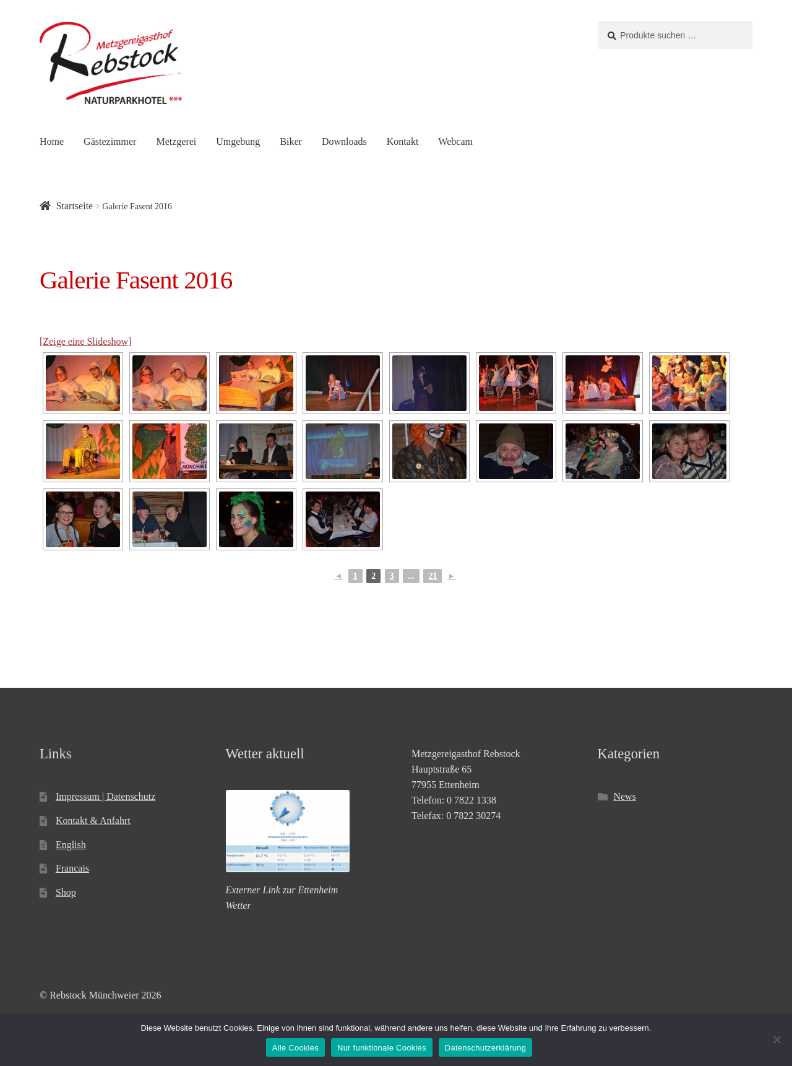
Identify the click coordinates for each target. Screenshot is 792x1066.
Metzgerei (176, 141)
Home (52, 141)
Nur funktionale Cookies (381, 1047)
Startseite (74, 206)
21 (432, 576)
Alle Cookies (295, 1047)
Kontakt (403, 141)
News (624, 796)
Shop (66, 892)
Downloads (344, 141)
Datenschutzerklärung (485, 1047)
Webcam (455, 141)
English (71, 844)
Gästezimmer (110, 141)
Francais (72, 868)
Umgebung (238, 141)
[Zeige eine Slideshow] (85, 341)
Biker (291, 141)
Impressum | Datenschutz (105, 796)
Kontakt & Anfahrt (93, 820)
